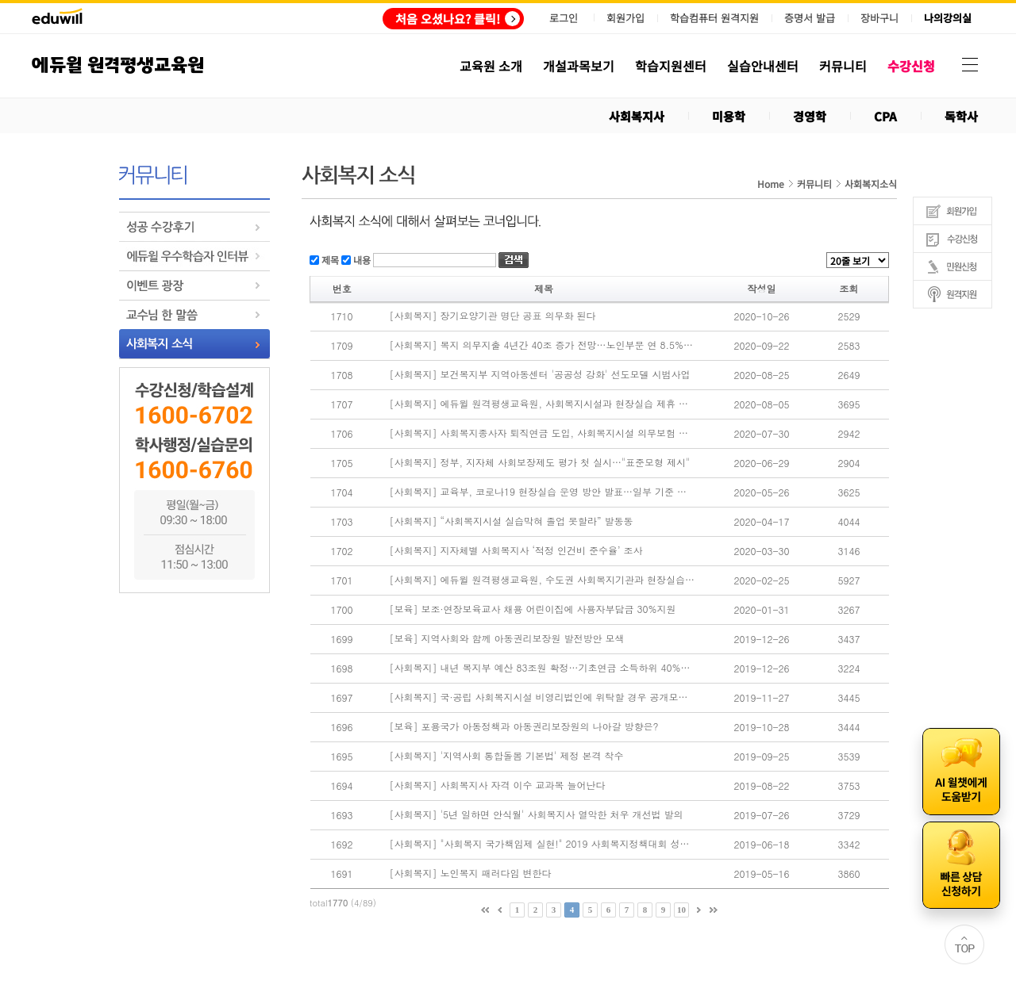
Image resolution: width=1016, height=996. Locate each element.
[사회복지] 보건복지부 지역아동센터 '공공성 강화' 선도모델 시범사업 (540, 374)
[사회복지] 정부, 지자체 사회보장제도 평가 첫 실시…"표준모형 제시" (540, 462)
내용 (361, 259)
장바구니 (879, 18)
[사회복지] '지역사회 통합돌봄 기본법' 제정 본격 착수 (507, 755)
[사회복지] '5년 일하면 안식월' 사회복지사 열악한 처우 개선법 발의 (536, 814)
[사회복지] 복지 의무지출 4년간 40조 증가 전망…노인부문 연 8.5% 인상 (543, 345)
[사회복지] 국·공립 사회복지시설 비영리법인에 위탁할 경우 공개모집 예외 (543, 697)
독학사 (961, 116)
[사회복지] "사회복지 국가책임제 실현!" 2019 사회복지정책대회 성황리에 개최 (543, 843)
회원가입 (625, 17)
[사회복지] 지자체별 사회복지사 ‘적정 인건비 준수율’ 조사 (516, 550)
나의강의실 (948, 18)
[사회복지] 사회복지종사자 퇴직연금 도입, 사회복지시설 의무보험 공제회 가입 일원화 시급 (543, 433)
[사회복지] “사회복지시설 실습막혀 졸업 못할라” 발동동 (511, 521)
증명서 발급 (809, 18)
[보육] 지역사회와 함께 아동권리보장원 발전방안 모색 (507, 638)
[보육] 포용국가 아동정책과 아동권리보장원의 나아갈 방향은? (524, 726)
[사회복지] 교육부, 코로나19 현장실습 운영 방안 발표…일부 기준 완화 (543, 491)
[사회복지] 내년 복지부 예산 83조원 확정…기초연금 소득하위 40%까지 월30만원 (543, 667)
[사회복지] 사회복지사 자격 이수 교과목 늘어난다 (498, 785)
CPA (885, 116)
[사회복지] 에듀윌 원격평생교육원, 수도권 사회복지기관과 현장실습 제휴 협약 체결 (543, 579)
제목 (329, 259)
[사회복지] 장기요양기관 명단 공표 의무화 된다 (493, 315)
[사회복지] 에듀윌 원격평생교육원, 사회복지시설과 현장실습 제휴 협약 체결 (543, 403)
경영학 (809, 116)
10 (681, 909)
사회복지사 (636, 116)
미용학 (728, 116)
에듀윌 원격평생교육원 (118, 65)
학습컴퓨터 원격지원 (714, 18)
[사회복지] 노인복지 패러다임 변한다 (471, 873)
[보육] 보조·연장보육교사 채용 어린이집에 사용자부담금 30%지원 (533, 609)
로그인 (563, 17)
